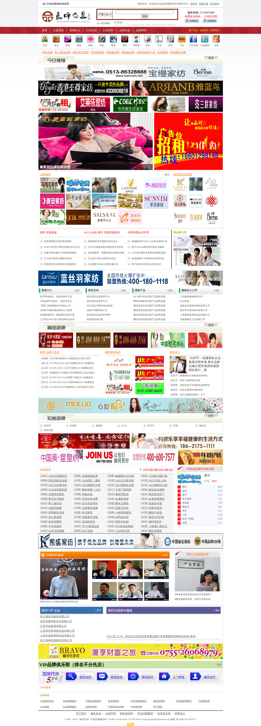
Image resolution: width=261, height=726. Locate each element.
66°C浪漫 (87, 530)
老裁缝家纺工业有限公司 (192, 319)
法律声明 (110, 713)
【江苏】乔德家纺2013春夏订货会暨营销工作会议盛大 (67, 372)
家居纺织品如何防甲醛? (99, 314)
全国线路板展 (90, 476)
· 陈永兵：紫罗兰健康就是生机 (185, 380)
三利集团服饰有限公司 (191, 296)
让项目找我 (210, 16)
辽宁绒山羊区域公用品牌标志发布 (57, 319)
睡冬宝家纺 (122, 503)
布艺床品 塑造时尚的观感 (100, 305)
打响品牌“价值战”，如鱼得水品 (56, 301)
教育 (113, 45)
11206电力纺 (122, 530)
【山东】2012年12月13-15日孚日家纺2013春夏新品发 (66, 368)
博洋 (207, 475)
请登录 (193, 3)
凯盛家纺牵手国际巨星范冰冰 (102, 241)
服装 (79, 45)
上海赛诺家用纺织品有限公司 (195, 314)
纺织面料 (162, 52)
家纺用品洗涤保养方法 (98, 296)
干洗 (159, 45)
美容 (147, 45)
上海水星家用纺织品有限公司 (57, 635)
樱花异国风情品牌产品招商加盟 (149, 314)
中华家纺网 (136, 706)
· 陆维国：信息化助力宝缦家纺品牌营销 (190, 385)
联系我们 (214, 30)
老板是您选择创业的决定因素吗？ (195, 594)
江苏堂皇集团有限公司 (53, 626)
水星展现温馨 (90, 508)
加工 (171, 469)
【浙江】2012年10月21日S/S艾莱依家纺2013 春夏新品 (67, 382)
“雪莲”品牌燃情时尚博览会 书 (55, 305)
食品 (56, 45)
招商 (150, 469)
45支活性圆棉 (56, 530)
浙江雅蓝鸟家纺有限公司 (54, 616)
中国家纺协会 (47, 701)
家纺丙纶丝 (122, 494)
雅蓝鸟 (202, 425)
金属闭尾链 (122, 498)
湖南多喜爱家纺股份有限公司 (195, 305)
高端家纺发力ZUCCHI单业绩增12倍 (150, 241)
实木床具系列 (90, 503)
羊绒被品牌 (112, 52)
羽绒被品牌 (128, 52)
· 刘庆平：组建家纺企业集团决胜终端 (188, 375)
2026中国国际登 (57, 476)
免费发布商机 (193, 16)
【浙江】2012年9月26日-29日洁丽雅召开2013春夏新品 (67, 363)
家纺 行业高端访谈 (198, 554)
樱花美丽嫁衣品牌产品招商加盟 (149, 301)
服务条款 (96, 713)
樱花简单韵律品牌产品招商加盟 (149, 319)
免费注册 (203, 3)
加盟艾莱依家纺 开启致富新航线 (60, 252)
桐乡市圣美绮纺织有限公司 (194, 310)
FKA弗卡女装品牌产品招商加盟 (149, 296)
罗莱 (175, 425)
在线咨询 (204, 30)
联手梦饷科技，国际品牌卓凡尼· (56, 296)
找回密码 (214, 3)
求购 (166, 469)
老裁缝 (99, 425)
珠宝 (170, 45)
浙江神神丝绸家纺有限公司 (56, 640)
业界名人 (175, 352)
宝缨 (184, 522)
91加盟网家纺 (70, 706)
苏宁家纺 (157, 706)
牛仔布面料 (55, 526)
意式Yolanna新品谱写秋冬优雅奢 (148, 247)
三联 (184, 514)
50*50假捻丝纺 (90, 526)
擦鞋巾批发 (155, 512)
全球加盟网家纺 (139, 701)
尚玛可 (150, 425)
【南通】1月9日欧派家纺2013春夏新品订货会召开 (65, 358)
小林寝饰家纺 (123, 512)
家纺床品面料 (157, 489)
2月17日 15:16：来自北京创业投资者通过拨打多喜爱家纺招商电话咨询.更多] (151, 640)
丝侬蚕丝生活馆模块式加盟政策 (60, 264)
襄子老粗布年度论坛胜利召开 (146, 264)
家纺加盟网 (159, 701)
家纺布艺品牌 (81, 52)
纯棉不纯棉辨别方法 (97, 310)
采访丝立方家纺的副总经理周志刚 (61, 601)
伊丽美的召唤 (90, 517)
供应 (161, 469)
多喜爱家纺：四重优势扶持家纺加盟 (106, 252)
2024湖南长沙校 (91, 485)
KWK (124, 425)
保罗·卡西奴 (188, 518)
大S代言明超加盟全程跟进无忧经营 (105, 247)
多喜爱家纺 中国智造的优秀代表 (148, 258)
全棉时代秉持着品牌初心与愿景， (57, 310)
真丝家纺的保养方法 (97, 301)
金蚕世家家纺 (157, 498)
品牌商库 (141, 30)
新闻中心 (75, 30)
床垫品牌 (47, 52)
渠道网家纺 (113, 701)
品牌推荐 (45, 174)
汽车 (182, 45)
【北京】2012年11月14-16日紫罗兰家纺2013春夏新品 (66, 377)
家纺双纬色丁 (157, 494)
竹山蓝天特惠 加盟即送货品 (58, 258)
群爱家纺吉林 (56, 512)
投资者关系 (164, 713)
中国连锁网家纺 (93, 701)
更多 (216, 290)
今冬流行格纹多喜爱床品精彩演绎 (149, 252)
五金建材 (204, 45)
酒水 (125, 45)
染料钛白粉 (122, 517)
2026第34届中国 (158, 476)
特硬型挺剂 (155, 508)
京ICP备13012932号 (185, 719)
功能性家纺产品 (146, 52)
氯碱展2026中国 (124, 476)
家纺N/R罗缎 (156, 517)
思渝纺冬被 (155, 503)
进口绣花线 (55, 517)
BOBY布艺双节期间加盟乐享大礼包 (62, 247)
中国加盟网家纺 (184, 701)
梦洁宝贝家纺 (56, 498)
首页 (44, 30)
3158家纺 (44, 706)
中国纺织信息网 (116, 706)
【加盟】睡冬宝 (158, 526)
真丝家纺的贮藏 (95, 319)
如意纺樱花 (55, 521)
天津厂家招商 (123, 489)
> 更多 (166, 174)
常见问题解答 (145, 713)
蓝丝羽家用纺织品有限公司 (56, 621)
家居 (90, 45)
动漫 (216, 45)
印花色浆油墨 (90, 498)
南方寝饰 (186, 498)
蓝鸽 (184, 490)
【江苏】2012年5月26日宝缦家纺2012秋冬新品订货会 (67, 387)
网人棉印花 (55, 503)
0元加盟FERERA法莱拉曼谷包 (103, 264)
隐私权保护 (126, 713)
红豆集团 (184, 301)
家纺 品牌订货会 (50, 352)
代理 (145, 469)
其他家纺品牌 (178, 52)
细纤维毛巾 (155, 521)
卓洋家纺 (87, 512)
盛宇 (184, 494)
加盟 (155, 469)
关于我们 (81, 713)
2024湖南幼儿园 (158, 485)
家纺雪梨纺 (155, 530)
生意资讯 (58, 30)
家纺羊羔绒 (122, 521)
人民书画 (193, 45)
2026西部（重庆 (91, 480)
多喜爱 (73, 425)
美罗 (184, 510)
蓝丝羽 (47, 425)
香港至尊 (48, 430)
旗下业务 (193, 30)
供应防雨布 (88, 521)
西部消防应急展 (57, 480)
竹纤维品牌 (97, 52)
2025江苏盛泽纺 (57, 485)
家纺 (67, 45)
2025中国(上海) (157, 480)
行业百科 (108, 30)
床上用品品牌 (63, 52)
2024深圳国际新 (57, 489)
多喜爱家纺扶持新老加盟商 (57, 241)
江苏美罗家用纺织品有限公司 (57, 630)
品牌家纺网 (91, 706)
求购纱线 (87, 494)
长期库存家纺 (56, 494)
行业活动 (91, 30)
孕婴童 (136, 45)
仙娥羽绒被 (55, 508)
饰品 (102, 45)
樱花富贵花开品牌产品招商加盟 (149, 305)
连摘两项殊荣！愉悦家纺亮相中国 (57, 314)
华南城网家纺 (70, 701)
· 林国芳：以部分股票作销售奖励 (186, 390)
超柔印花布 (122, 508)
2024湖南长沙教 (124, 485)
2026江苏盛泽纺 (124, 480)
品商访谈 (124, 30)
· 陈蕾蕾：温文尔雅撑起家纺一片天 (187, 394)
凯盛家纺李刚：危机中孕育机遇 (194, 599)
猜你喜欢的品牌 (182, 174)
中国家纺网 (204, 701)
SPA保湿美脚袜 (124, 526)
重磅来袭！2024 (91, 489)
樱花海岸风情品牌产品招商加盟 (149, 310)
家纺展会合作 (113, 352)
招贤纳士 (180, 713)
